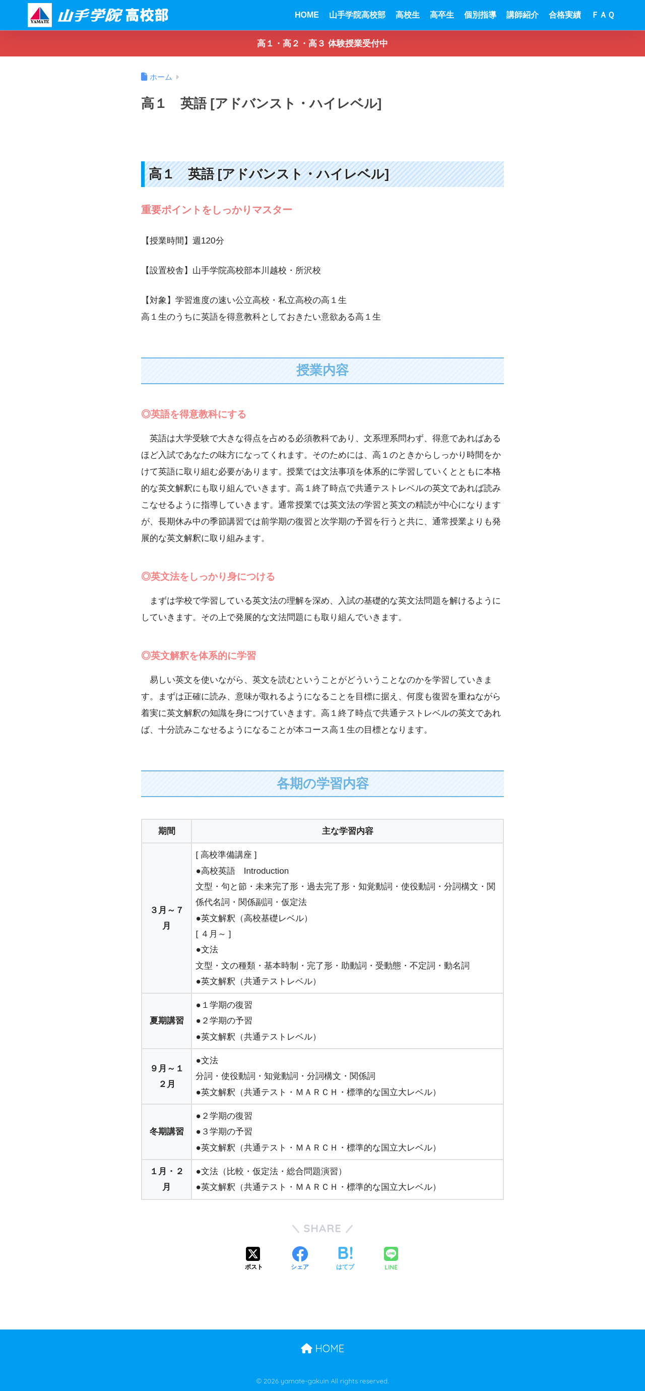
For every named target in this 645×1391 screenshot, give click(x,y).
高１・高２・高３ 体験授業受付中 (322, 43)
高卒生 (442, 15)
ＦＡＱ (603, 15)
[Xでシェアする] (254, 1259)
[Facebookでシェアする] (300, 1259)
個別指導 (480, 15)
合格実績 (565, 15)
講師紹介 (522, 15)
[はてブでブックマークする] (345, 1259)
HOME (307, 15)
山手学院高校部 (357, 15)
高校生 (408, 15)
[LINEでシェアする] (391, 1260)
